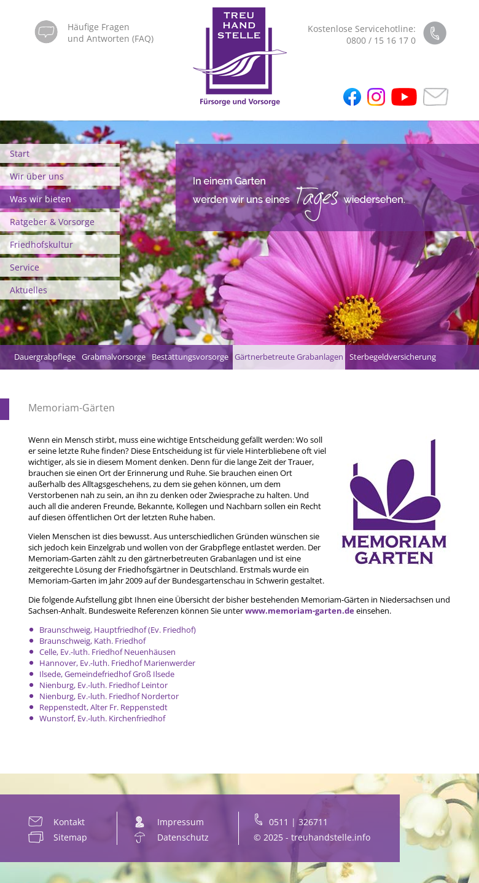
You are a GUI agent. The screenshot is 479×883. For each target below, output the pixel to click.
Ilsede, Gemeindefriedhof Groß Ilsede (106, 673)
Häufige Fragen (99, 27)
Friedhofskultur (41, 244)
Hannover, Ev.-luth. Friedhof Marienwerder (117, 662)
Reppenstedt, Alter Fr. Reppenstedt (103, 707)
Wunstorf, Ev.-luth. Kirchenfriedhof (102, 718)
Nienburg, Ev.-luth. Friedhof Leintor (103, 685)
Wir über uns (37, 176)
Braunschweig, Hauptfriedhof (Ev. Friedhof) (117, 629)
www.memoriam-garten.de (299, 610)
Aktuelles (28, 290)
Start (19, 153)
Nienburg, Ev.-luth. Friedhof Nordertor (109, 696)
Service (24, 267)
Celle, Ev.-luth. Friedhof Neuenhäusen (107, 651)
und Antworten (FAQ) (111, 38)
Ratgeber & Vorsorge (52, 222)
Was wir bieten (40, 199)
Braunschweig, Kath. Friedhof (92, 640)
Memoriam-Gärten (71, 407)
